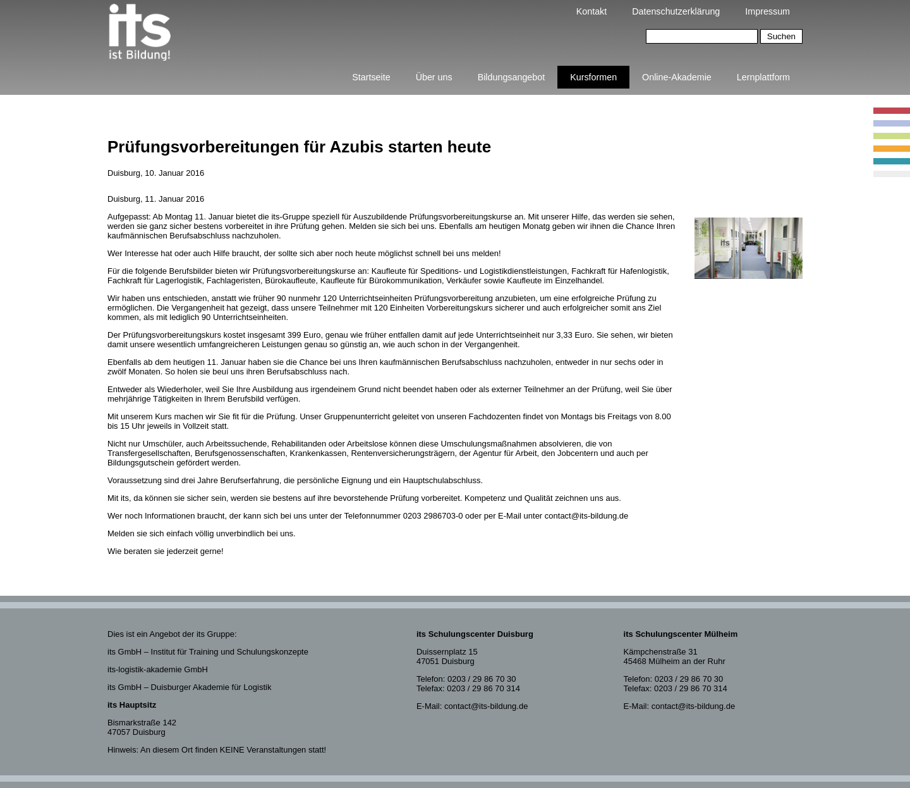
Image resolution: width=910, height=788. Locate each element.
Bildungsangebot (511, 77)
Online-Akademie (677, 77)
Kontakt (591, 11)
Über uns (434, 77)
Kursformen (593, 77)
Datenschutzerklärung (676, 11)
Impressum (767, 11)
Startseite (371, 77)
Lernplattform (763, 77)
